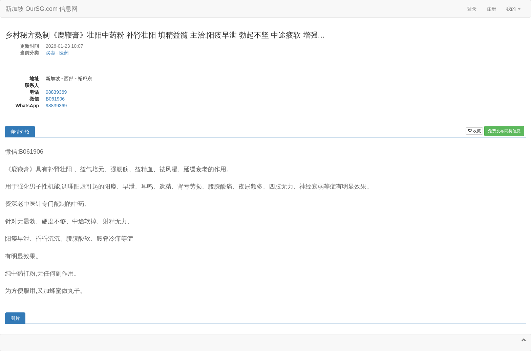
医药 (64, 53)
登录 (471, 9)
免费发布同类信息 (504, 131)
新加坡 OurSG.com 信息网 (41, 8)
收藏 (474, 131)
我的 (513, 9)
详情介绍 (19, 131)
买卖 (50, 53)
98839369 (56, 92)
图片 (15, 318)
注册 (491, 9)
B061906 (55, 99)
